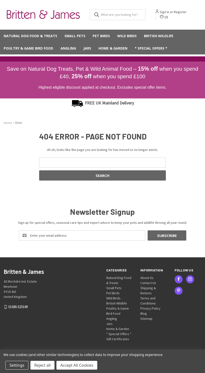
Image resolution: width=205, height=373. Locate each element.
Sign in (166, 12)
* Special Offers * (151, 49)
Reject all (42, 365)
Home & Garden (112, 49)
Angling (68, 49)
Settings (16, 365)
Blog (143, 314)
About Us (146, 278)
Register (181, 12)
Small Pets (74, 36)
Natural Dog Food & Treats (30, 36)
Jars (87, 49)
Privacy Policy (150, 308)
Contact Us (148, 283)
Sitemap (146, 319)
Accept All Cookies (76, 365)
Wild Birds (127, 36)
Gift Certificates (117, 339)
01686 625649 (18, 307)
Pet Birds (101, 36)
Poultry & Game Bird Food (28, 49)
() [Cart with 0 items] (165, 17)
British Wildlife (158, 36)
